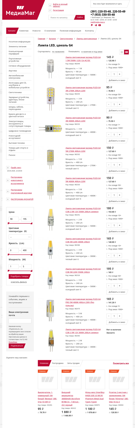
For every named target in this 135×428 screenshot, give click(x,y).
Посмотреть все (121, 363)
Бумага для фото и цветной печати (17, 115)
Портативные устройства (15, 59)
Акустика (13, 70)
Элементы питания (17, 46)
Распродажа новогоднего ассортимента (17, 180)
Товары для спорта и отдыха (18, 149)
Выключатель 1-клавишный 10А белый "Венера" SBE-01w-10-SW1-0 (47, 397)
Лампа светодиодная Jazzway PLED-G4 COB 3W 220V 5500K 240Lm (83, 270)
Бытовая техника (17, 143)
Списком (126, 52)
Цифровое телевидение (20, 131)
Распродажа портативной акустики (21, 191)
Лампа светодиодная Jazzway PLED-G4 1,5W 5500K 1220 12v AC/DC (83, 59)
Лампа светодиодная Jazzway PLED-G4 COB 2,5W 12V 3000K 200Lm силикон (83, 331)
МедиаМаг (20, 11)
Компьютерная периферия (16, 52)
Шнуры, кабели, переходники (16, 108)
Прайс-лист (16, 167)
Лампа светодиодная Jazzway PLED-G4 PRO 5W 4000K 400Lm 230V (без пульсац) (83, 302)
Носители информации (19, 41)
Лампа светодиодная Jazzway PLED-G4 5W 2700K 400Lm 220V (83, 149)
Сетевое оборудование (19, 66)
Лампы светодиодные (86, 38)
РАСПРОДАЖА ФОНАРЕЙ (22, 199)
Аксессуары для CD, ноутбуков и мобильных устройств (19, 85)
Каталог (52, 38)
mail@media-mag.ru (98, 22)
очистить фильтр (19, 282)
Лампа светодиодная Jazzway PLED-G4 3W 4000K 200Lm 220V (83, 119)
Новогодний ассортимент (15, 136)
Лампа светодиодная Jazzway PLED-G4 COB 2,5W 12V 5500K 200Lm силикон (83, 210)
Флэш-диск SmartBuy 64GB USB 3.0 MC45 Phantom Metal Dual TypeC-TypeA (94, 397)
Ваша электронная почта (18, 314)
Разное (12, 155)
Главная (41, 38)
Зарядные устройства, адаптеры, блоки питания (19, 99)
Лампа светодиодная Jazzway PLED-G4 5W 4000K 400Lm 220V (83, 180)
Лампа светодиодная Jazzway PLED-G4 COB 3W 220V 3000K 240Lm (83, 240)
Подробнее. (13, 342)
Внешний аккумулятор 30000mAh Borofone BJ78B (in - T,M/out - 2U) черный (71, 398)
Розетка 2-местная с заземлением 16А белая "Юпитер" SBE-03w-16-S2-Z (119, 397)
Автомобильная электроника (16, 76)
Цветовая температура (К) (18, 230)
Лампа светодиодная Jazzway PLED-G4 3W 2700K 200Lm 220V (83, 89)
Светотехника (15, 92)
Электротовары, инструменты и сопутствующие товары (20, 123)
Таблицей (121, 52)
